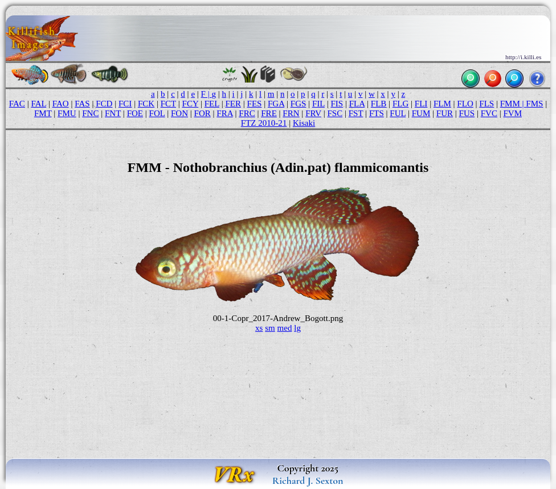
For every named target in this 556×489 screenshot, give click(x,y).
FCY (190, 103)
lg (297, 327)
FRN (291, 113)
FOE (135, 113)
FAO (60, 103)
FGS (298, 103)
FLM (442, 103)
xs (259, 327)
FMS (534, 103)
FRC (247, 113)
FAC (17, 103)
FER (233, 103)
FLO (465, 103)
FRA (224, 113)
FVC (489, 113)
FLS (486, 103)
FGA (276, 103)
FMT (43, 113)
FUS (467, 113)
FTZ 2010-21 (264, 123)
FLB (379, 103)
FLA (357, 103)
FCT (168, 103)
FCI (125, 103)
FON (179, 113)
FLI (421, 103)
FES (254, 103)
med (284, 327)
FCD (104, 103)
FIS (336, 103)
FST (356, 113)
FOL (157, 113)
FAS (82, 103)
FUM (421, 113)
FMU (67, 113)
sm (270, 327)
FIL (318, 103)
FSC (334, 113)
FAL (38, 103)
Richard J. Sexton (308, 480)
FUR (444, 113)
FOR (202, 113)
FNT (113, 113)
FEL (212, 103)
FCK (146, 103)
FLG (400, 103)
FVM (513, 113)
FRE (269, 113)
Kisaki (304, 123)
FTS (376, 113)
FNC (90, 113)
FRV (313, 113)
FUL (398, 113)
